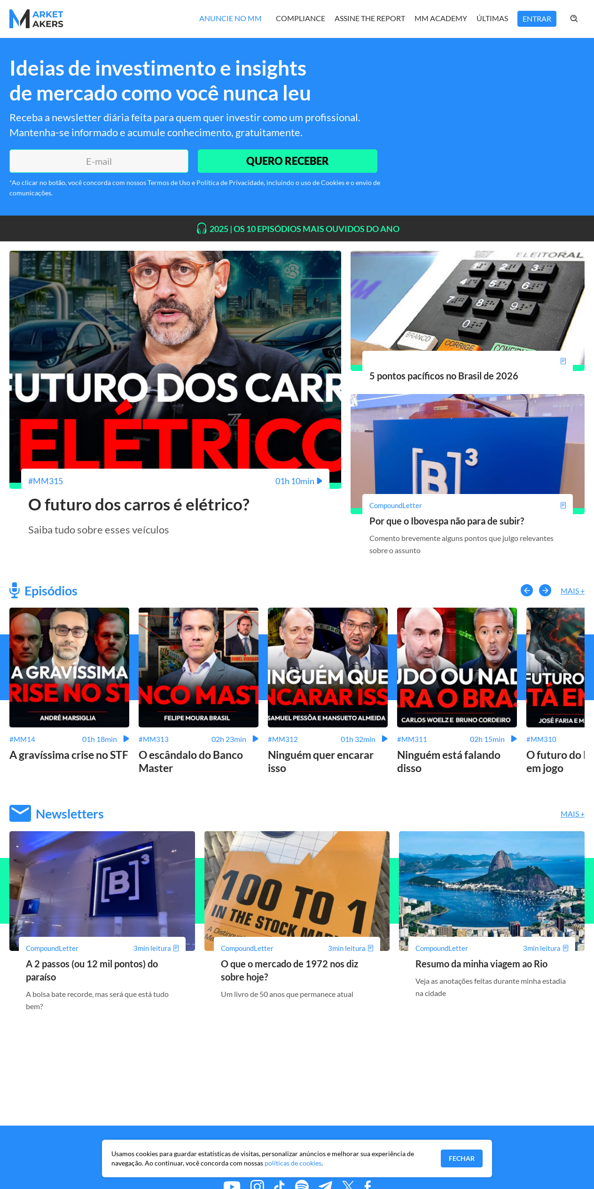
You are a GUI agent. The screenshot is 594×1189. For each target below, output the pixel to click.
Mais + (573, 590)
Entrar (537, 18)
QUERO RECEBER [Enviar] (287, 160)
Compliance (300, 18)
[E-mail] (98, 161)
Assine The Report (370, 18)
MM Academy (440, 18)
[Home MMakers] (36, 18)
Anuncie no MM (230, 18)
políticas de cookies (293, 1163)
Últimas (492, 18)
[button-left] (527, 590)
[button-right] (545, 590)
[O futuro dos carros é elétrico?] (175, 481)
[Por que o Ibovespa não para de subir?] (467, 505)
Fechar (462, 1158)
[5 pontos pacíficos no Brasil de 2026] (467, 361)
